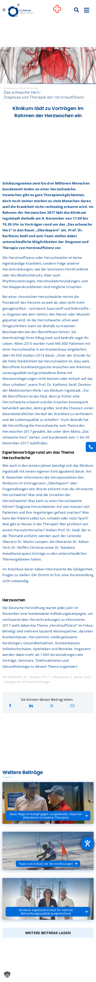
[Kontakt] (91, 447)
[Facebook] (10, 706)
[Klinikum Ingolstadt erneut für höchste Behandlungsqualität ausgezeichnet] (48, 908)
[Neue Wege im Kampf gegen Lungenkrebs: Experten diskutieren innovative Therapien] (48, 812)
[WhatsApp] (51, 706)
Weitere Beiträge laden (48, 933)
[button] (7, 975)
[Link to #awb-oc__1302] (57, 11)
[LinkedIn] (31, 706)
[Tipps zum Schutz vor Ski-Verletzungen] (48, 861)
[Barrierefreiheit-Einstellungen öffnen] (87, 843)
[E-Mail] (72, 706)
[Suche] (76, 10)
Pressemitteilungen (37, 682)
